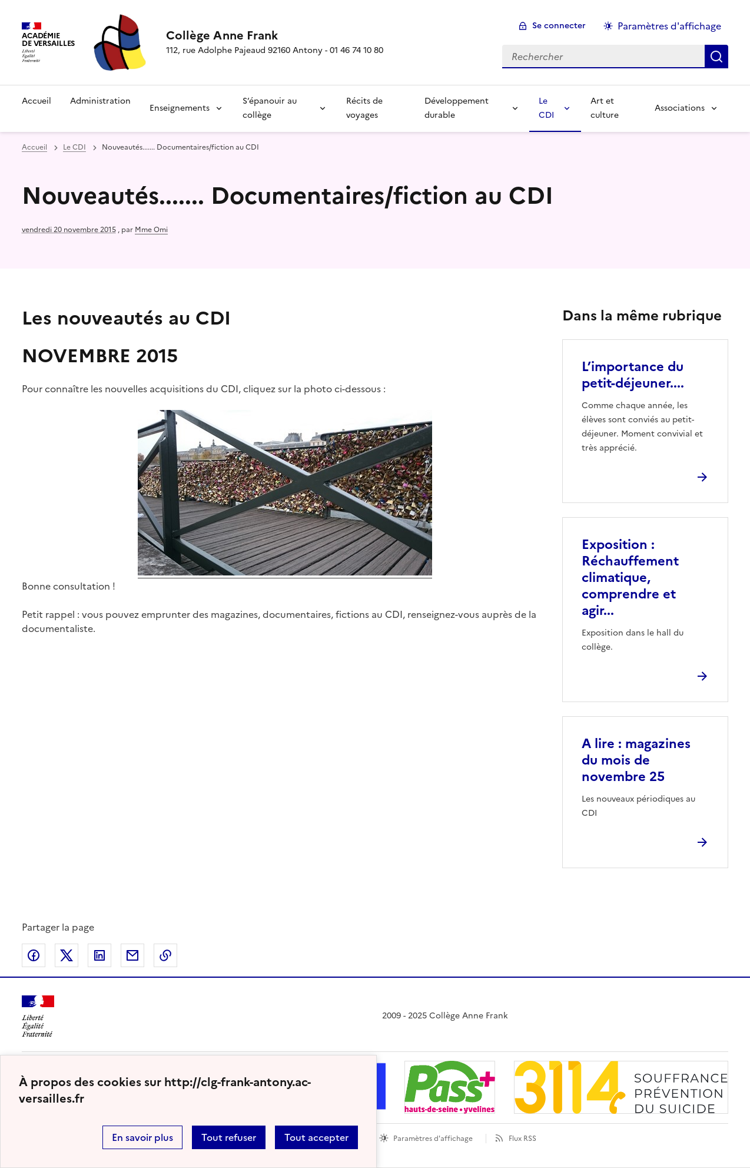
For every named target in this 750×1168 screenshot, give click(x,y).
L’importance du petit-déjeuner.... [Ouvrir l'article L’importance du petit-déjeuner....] (633, 375)
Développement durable (456, 108)
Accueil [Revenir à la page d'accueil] (36, 101)
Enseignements (180, 108)
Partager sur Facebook (33, 955)
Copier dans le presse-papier (165, 955)
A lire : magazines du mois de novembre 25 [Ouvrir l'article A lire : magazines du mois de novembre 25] (636, 760)
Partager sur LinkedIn (99, 955)
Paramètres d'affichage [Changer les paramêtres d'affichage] (669, 26)
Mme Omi (151, 229)
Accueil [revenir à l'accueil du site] (34, 147)
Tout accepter (316, 1137)
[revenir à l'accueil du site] (274, 35)
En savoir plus (142, 1137)
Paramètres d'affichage (433, 1138)
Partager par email (132, 955)
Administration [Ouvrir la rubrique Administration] (100, 101)
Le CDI (546, 108)
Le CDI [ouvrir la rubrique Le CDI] (74, 147)
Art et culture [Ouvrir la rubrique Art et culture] (604, 108)
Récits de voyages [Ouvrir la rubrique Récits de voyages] (364, 108)
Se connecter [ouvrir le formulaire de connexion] (559, 25)
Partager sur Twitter (66, 955)
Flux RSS (522, 1138)
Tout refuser (228, 1137)
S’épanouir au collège (270, 108)
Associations (680, 108)
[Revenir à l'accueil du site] (38, 1016)
